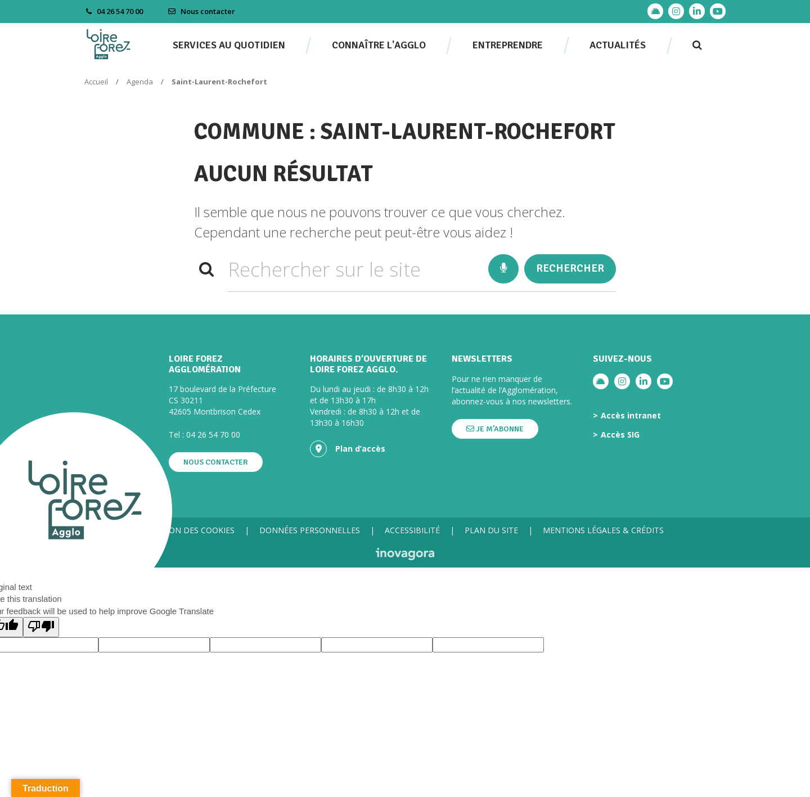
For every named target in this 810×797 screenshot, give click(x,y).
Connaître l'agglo (379, 45)
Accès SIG (620, 435)
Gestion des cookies (191, 530)
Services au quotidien (229, 45)
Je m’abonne (495, 429)
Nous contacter (201, 11)
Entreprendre (507, 45)
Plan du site (491, 530)
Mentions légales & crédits (603, 530)
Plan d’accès (347, 448)
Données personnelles (309, 530)
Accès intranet (631, 416)
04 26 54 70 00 (213, 434)
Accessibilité (412, 530)
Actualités (618, 45)
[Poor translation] (41, 627)
